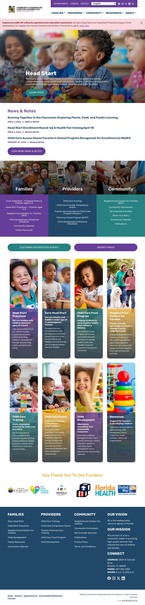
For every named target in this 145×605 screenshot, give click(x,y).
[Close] (141, 23)
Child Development (17, 537)
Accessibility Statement (50, 596)
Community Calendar (24, 226)
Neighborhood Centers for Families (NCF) (24, 214)
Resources (113, 13)
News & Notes (32, 122)
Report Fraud (106, 247)
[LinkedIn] (129, 4)
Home (10, 596)
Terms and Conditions (85, 546)
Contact (85, 3)
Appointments (61, 3)
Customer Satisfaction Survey (39, 247)
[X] (126, 4)
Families (57, 13)
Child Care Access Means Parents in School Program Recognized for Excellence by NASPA (69, 138)
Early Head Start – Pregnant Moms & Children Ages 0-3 (24, 202)
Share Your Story (121, 215)
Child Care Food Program (53, 537)
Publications (121, 224)
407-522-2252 (123, 569)
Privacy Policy (81, 542)
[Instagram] (122, 4)
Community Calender (18, 546)
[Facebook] (119, 4)
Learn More (36, 92)
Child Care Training (72, 201)
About (129, 13)
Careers (74, 3)
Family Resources (24, 230)
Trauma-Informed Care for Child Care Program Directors (72, 212)
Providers (75, 13)
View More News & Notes (27, 151)
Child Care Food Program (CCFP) (72, 217)
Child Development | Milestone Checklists (24, 220)
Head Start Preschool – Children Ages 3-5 (24, 208)
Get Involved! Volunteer (121, 211)
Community (94, 13)
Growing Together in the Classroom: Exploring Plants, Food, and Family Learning (63, 117)
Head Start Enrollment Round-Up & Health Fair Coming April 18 (51, 127)
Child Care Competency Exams (56, 526)
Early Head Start (16, 521)
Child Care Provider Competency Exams (72, 206)
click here (84, 25)
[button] (134, 491)
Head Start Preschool (18, 526)
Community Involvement (121, 207)
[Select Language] (103, 3)
